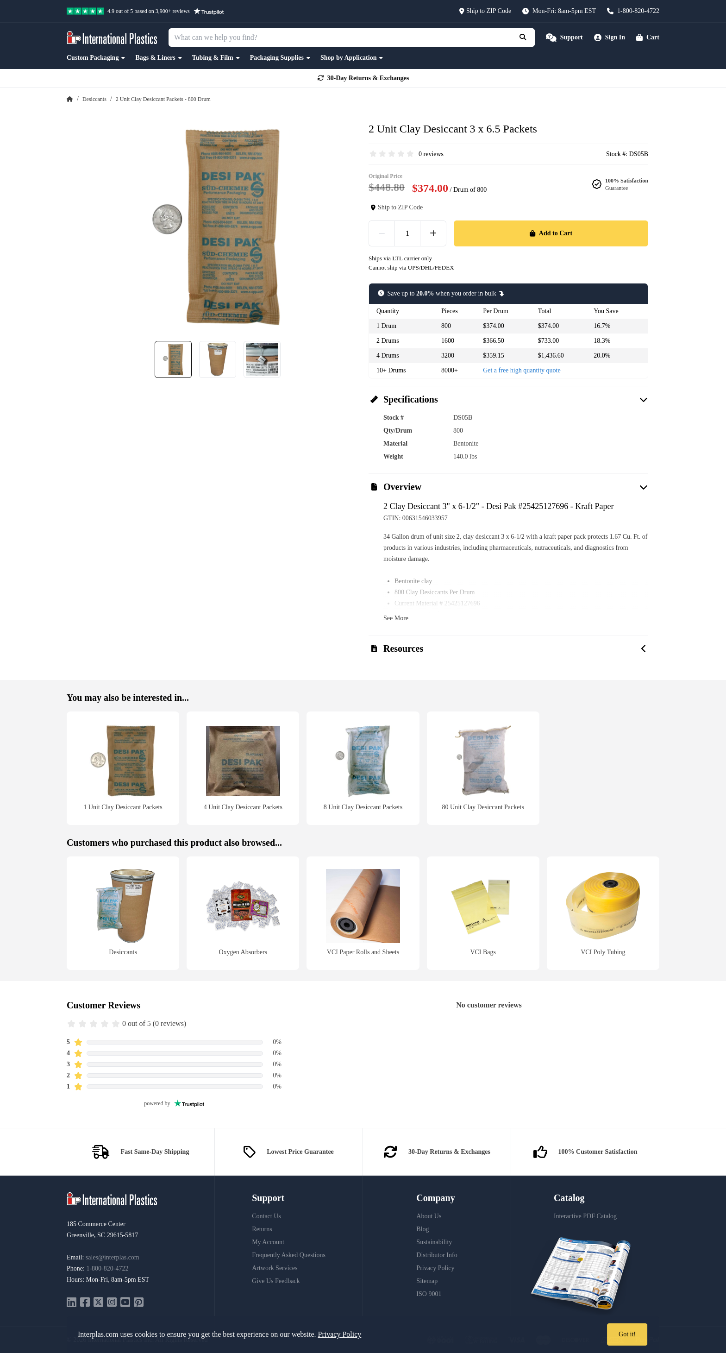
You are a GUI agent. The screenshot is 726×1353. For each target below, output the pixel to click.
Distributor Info (436, 1255)
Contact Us (266, 1216)
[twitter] (98, 1303)
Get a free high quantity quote (522, 370)
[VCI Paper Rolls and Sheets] (363, 913)
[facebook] (85, 1303)
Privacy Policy (435, 1268)
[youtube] (125, 1303)
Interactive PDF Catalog (585, 1216)
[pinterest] (139, 1303)
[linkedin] (71, 1303)
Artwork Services (274, 1268)
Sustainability (434, 1242)
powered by (174, 1103)
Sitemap (427, 1280)
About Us (428, 1216)
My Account (268, 1242)
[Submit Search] (524, 37)
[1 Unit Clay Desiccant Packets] (123, 768)
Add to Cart (551, 233)
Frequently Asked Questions (288, 1255)
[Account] (609, 37)
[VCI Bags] (483, 913)
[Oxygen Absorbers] (243, 913)
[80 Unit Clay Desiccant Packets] (483, 768)
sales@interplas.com (112, 1257)
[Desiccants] (123, 913)
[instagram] (112, 1303)
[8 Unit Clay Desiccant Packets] (363, 768)
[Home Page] (70, 99)
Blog (422, 1229)
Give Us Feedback (276, 1280)
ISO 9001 (428, 1293)
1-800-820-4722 (107, 1268)
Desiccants (94, 99)
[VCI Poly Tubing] (603, 913)
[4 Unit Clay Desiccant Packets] (243, 768)
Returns (262, 1229)
